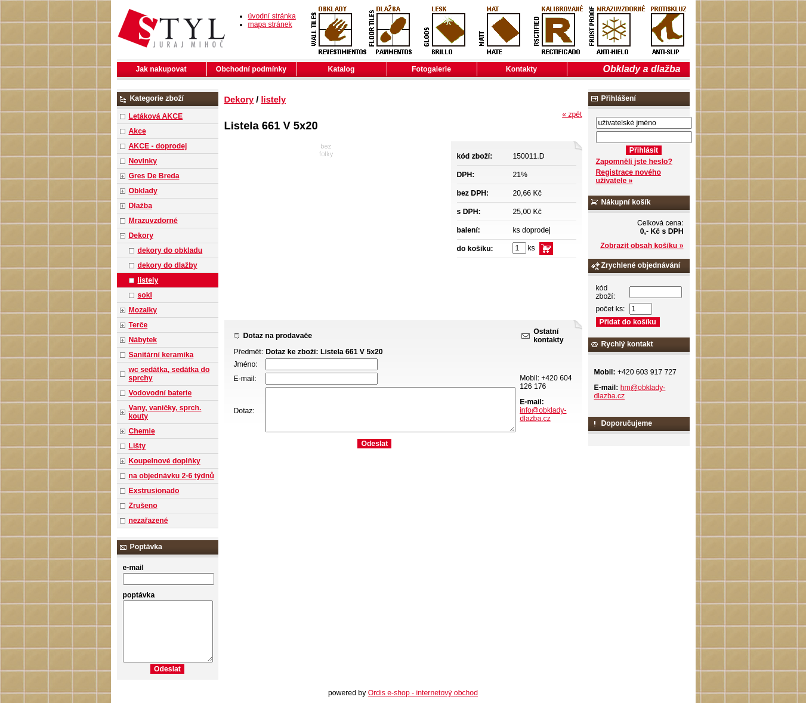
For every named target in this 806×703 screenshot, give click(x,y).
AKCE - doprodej (158, 146)
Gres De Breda (154, 176)
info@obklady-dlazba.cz (543, 414)
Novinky (143, 161)
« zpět (572, 114)
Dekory (141, 235)
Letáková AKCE (156, 116)
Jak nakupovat (161, 69)
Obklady (143, 191)
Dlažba (140, 206)
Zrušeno (143, 505)
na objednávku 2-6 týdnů (171, 476)
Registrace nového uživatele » (628, 176)
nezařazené (148, 520)
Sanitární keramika (161, 355)
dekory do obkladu (170, 250)
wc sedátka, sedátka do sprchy (169, 374)
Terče (138, 325)
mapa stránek (270, 24)
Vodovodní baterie (160, 393)
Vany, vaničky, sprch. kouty (165, 412)
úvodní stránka (272, 16)
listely (148, 280)
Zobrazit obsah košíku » (641, 245)
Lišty (137, 446)
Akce (137, 131)
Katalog (341, 69)
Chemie (142, 431)
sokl (145, 295)
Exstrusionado (154, 491)
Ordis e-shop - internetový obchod (423, 693)
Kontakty (521, 69)
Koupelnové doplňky (164, 461)
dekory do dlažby (167, 265)
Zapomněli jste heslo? (634, 161)
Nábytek (143, 340)
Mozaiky (143, 310)
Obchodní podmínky (251, 69)
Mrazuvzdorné (153, 220)
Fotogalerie (431, 69)
